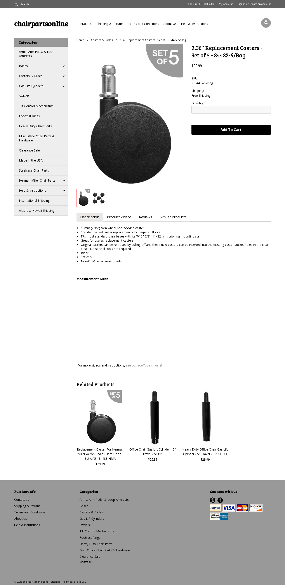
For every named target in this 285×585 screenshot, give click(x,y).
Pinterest (212, 500)
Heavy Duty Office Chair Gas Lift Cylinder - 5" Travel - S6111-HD (205, 451)
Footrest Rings (29, 116)
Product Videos (120, 217)
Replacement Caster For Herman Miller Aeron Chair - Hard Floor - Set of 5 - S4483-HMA (100, 454)
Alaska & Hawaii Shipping (36, 210)
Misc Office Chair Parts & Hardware (37, 138)
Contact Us (84, 24)
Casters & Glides (30, 76)
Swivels (24, 96)
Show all (86, 562)
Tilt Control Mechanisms (36, 106)
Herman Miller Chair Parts (37, 180)
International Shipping (34, 200)
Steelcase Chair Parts (34, 170)
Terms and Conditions (143, 24)
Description (90, 217)
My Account (226, 3)
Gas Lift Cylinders (31, 86)
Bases (23, 66)
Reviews (147, 217)
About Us (170, 24)
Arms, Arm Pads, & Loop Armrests (36, 54)
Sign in (241, 3)
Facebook (220, 500)
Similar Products (175, 217)
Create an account (260, 3)
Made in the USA (31, 160)
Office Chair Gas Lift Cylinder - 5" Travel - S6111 (152, 451)
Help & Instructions (194, 24)
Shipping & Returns (110, 24)
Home (80, 40)
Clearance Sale (29, 150)
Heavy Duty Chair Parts (35, 126)
